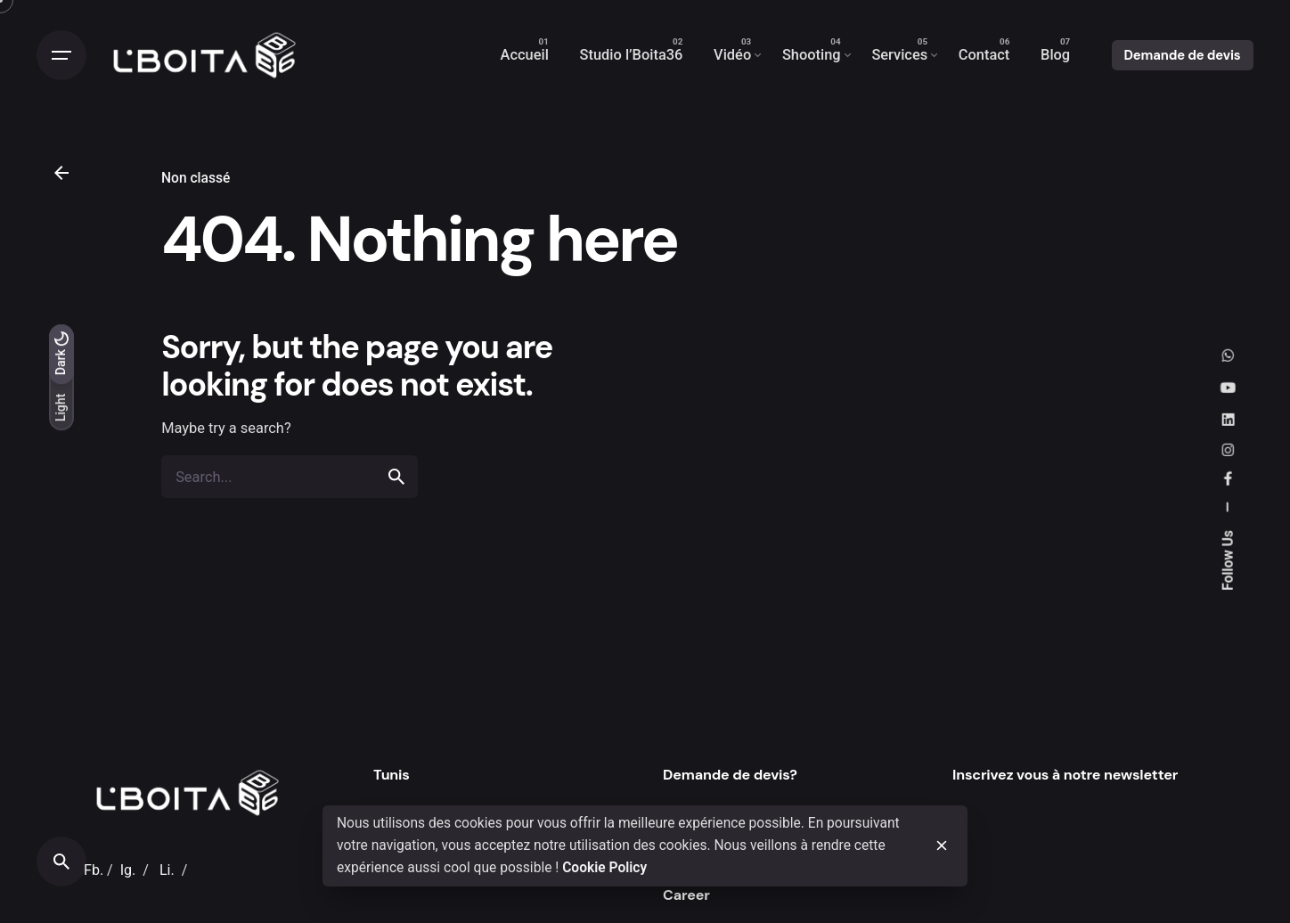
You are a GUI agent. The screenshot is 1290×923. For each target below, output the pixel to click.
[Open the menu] (61, 55)
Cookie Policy (604, 868)
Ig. (128, 870)
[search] (396, 476)
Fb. (93, 870)
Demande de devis (1182, 55)
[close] (941, 845)
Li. (167, 870)
